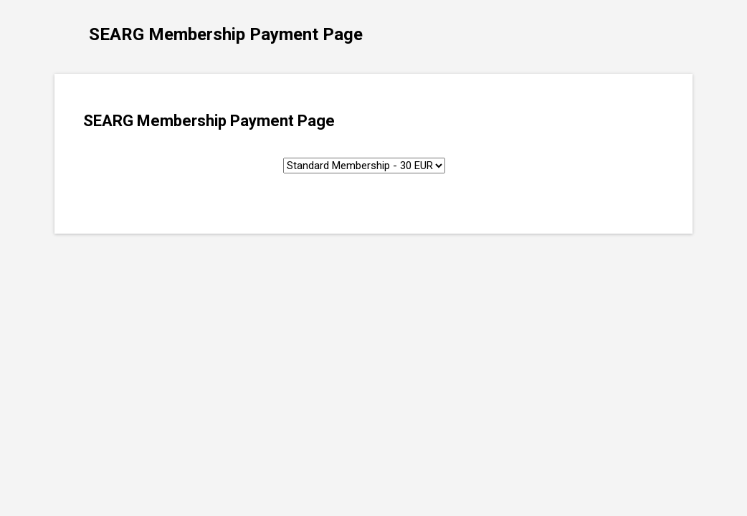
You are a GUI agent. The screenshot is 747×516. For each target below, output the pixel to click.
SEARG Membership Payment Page (226, 34)
